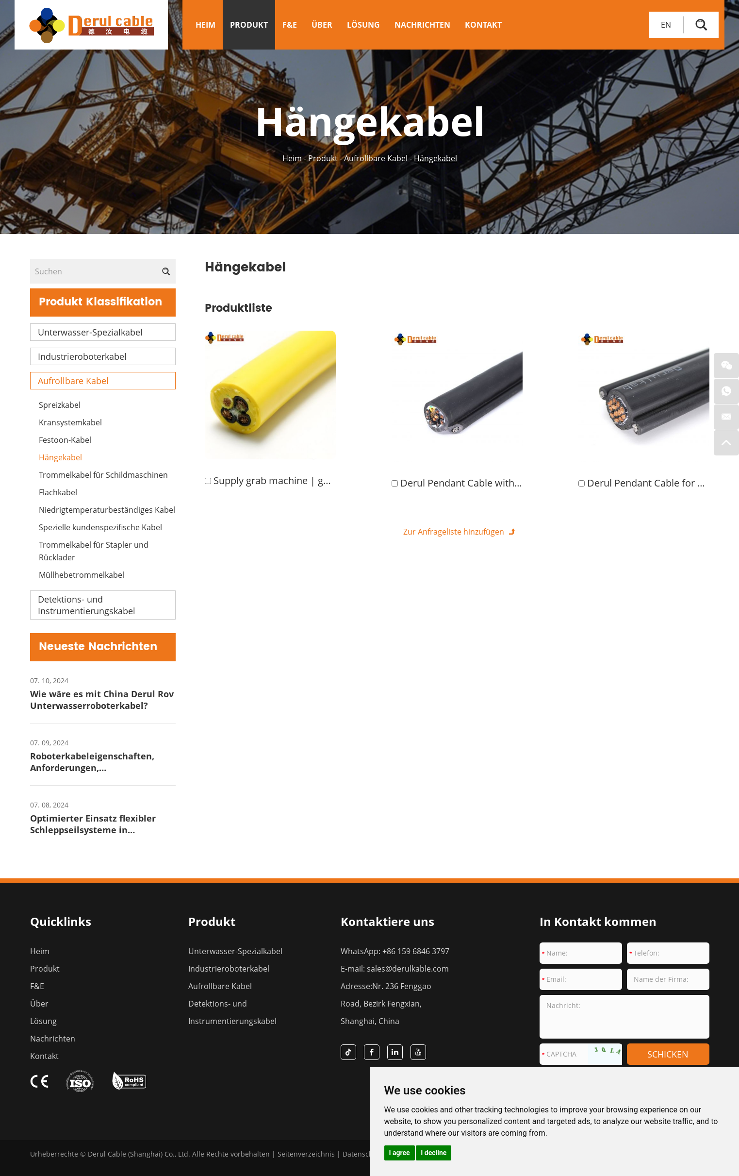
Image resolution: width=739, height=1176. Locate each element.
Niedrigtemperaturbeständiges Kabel (107, 509)
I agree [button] (399, 1153)
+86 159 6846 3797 (415, 951)
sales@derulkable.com (408, 968)
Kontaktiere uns (387, 921)
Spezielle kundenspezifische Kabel (100, 527)
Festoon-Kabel (65, 440)
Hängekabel (435, 158)
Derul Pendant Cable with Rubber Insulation (498, 482)
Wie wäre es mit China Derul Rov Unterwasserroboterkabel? (102, 699)
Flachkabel (58, 492)
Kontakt (483, 24)
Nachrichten (422, 24)
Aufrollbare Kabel (376, 158)
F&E (289, 24)
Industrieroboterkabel (82, 356)
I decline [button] (433, 1153)
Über (322, 24)
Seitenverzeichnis (306, 1154)
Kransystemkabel (70, 422)
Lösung (363, 24)
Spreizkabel (60, 405)
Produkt (249, 24)
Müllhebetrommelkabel (81, 575)
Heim (205, 24)
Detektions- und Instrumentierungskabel (86, 605)
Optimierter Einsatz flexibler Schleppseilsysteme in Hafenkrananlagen (93, 829)
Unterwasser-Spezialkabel (90, 332)
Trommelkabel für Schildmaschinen (103, 475)
